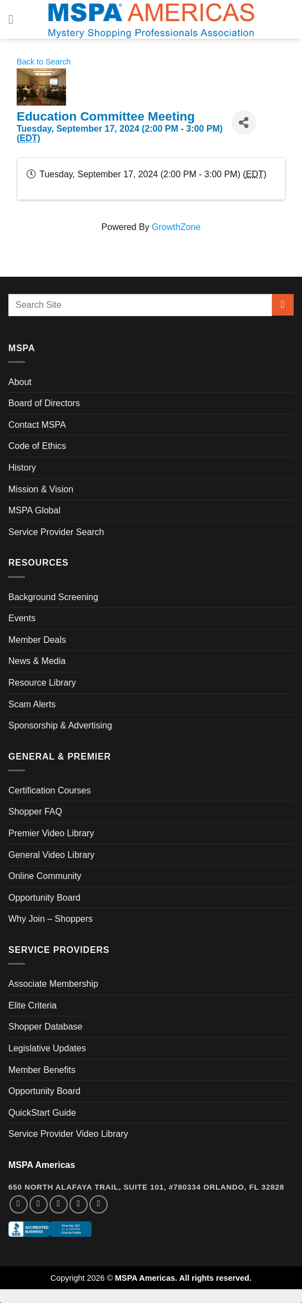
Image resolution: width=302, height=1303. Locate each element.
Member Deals (37, 640)
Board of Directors (44, 403)
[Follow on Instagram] (38, 1204)
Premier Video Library (51, 833)
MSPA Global (34, 510)
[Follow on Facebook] (18, 1204)
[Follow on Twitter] (58, 1204)
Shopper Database (45, 1026)
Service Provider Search (56, 532)
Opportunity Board (44, 897)
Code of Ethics (37, 446)
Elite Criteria (32, 1005)
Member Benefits (42, 1070)
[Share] (243, 122)
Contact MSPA (37, 425)
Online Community (45, 876)
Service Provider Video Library (68, 1134)
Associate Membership (53, 984)
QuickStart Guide (42, 1112)
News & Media (37, 661)
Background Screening (53, 597)
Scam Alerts (32, 704)
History (22, 467)
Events (22, 618)
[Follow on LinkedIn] (78, 1204)
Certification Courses (49, 790)
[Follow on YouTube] (98, 1204)
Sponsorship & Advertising (60, 725)
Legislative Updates (47, 1048)
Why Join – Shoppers (50, 918)
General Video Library (51, 855)
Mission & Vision (40, 489)
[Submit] (283, 305)
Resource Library (42, 682)
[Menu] (15, 19)
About (20, 382)
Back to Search (44, 61)
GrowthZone (176, 227)
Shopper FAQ (35, 811)
